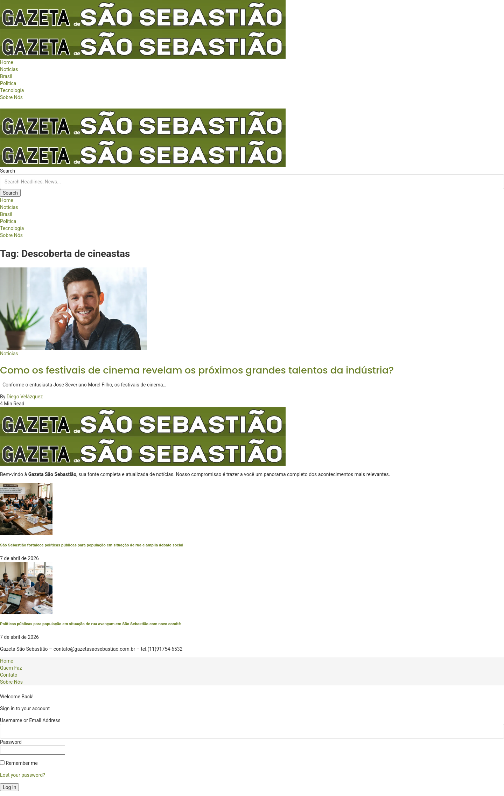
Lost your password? (22, 775)
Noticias (9, 353)
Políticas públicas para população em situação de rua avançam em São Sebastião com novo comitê (90, 623)
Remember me (19, 763)
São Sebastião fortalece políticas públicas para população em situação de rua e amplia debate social (91, 545)
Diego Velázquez (25, 396)
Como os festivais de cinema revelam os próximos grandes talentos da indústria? (197, 370)
